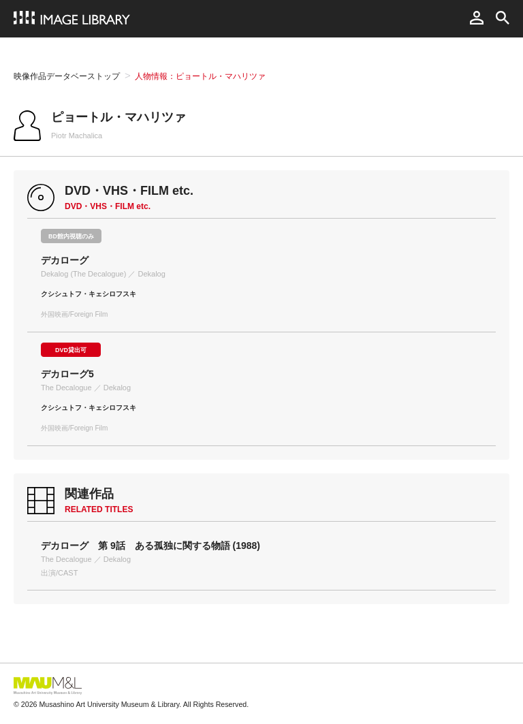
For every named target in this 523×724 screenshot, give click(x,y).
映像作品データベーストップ (67, 76)
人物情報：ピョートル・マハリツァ (200, 76)
